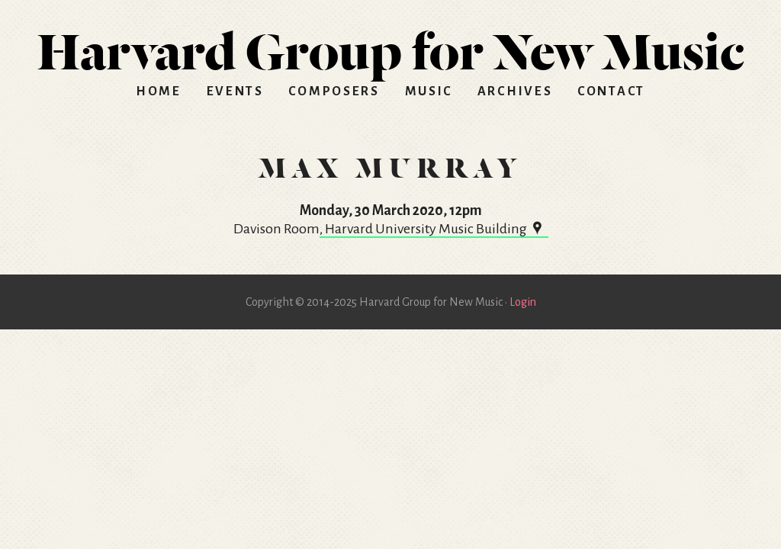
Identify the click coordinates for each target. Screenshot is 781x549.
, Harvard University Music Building (434, 228)
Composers (333, 91)
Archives (515, 91)
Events (235, 91)
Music (429, 91)
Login (522, 302)
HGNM (390, 46)
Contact (611, 91)
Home (159, 91)
